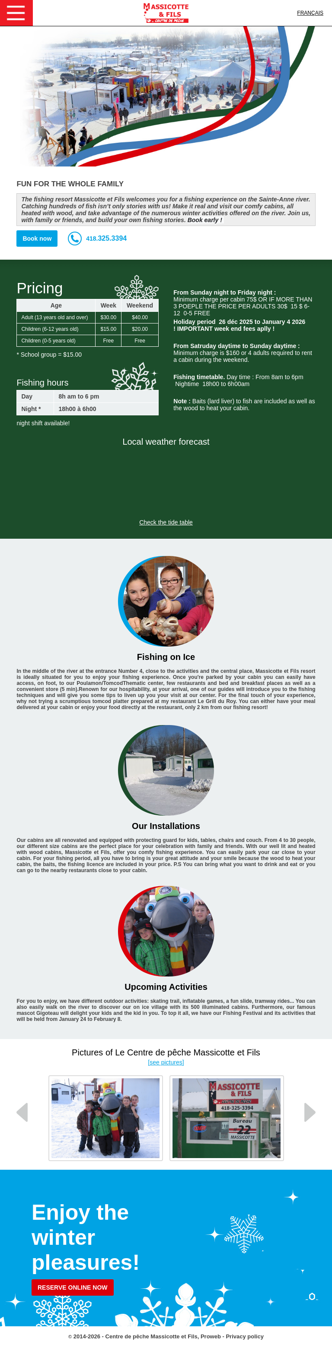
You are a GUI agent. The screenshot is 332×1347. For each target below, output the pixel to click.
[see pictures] (166, 1062)
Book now (36, 238)
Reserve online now (73, 1287)
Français (310, 13)
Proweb (211, 1336)
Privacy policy (244, 1336)
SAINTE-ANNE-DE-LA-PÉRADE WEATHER (165, 482)
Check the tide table (166, 522)
